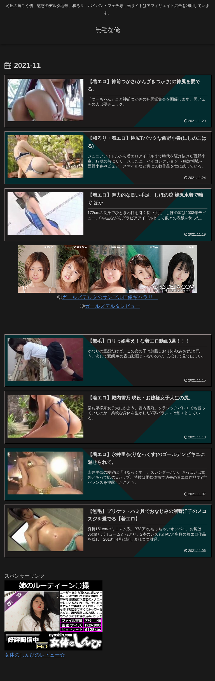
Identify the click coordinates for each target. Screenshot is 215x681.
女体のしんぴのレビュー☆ (34, 655)
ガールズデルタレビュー (112, 306)
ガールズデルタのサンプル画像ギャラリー (110, 297)
